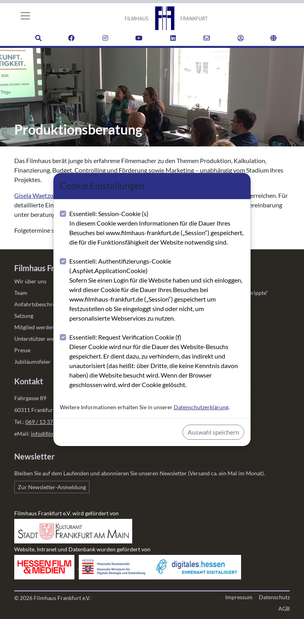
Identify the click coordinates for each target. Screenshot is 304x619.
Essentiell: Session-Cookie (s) (156, 228)
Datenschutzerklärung (201, 407)
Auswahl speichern (213, 432)
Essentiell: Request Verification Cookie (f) (156, 361)
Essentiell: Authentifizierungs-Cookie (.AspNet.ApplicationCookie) (156, 290)
